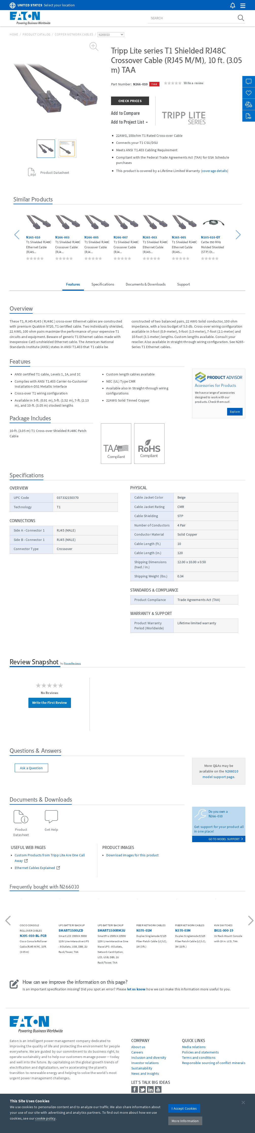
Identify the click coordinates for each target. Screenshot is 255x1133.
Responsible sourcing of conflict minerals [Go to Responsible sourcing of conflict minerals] (213, 1063)
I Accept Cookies (184, 1108)
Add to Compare (125, 113)
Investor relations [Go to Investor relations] (145, 1063)
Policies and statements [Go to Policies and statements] (200, 1052)
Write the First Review (49, 702)
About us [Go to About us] (138, 1047)
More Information (185, 1121)
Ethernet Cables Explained (35, 868)
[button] (242, 6)
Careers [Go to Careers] (137, 1052)
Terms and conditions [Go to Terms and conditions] (198, 1057)
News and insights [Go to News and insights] (145, 1073)
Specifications (103, 284)
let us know (136, 989)
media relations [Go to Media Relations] (194, 1047)
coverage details (214, 170)
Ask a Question (31, 768)
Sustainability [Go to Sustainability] (141, 1068)
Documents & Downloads (146, 284)
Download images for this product (132, 855)
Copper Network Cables (74, 34)
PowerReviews (72, 663)
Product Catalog (36, 34)
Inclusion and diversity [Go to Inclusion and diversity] (148, 1057)
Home (14, 34)
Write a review (194, 83)
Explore (235, 411)
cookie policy (45, 1118)
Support (183, 284)
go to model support (226, 839)
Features (73, 284)
